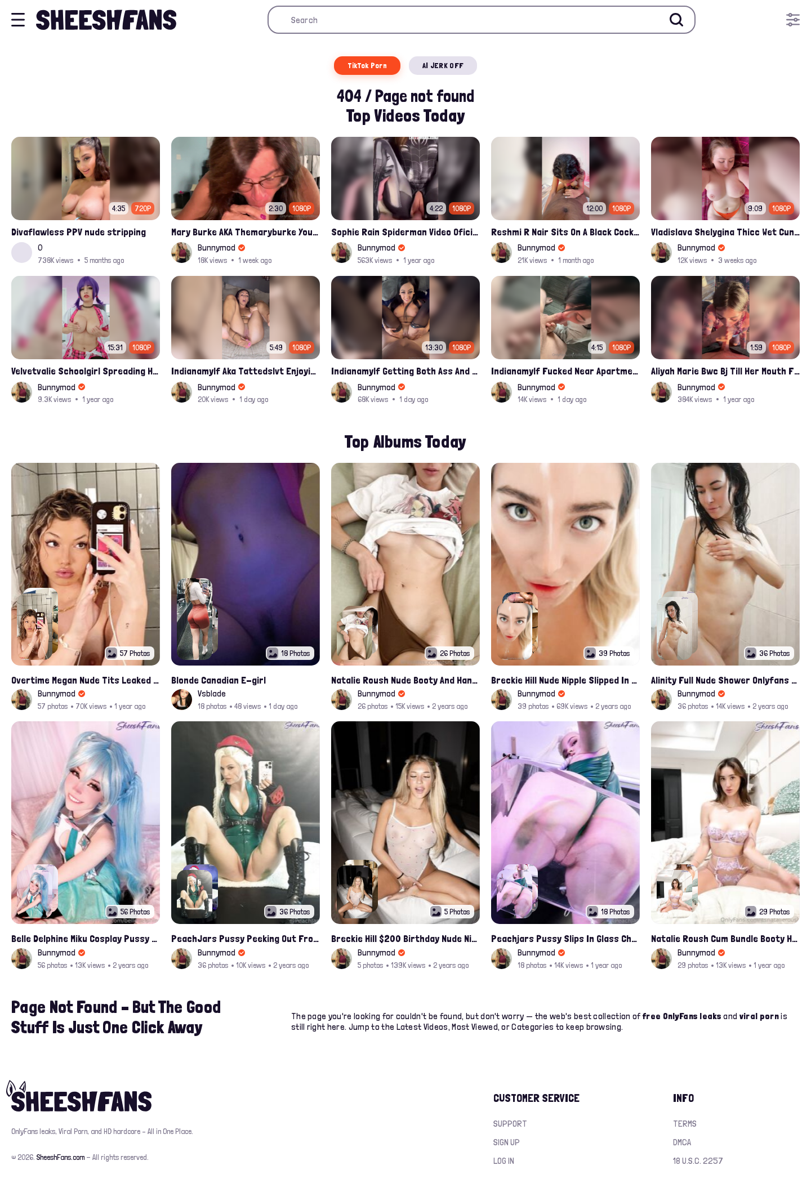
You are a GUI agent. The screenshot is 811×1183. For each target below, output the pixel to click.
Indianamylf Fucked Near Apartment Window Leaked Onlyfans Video (565, 371)
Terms (685, 1123)
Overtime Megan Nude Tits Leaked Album (85, 680)
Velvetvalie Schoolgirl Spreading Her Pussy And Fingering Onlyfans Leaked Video (85, 371)
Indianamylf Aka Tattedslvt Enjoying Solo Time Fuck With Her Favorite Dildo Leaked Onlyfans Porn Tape (245, 371)
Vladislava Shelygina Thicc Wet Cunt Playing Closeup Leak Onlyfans (725, 232)
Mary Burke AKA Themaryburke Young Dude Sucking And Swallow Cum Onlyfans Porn (245, 232)
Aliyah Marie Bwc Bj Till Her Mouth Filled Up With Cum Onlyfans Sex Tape (725, 371)
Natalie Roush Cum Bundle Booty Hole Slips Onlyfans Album (725, 938)
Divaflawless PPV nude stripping (78, 232)
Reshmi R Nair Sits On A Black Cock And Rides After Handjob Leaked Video (565, 232)
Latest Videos (422, 1026)
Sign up (506, 1142)
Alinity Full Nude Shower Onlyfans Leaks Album (725, 680)
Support (510, 1123)
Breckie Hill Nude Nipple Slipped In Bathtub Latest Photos (565, 680)
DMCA (682, 1142)
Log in (503, 1160)
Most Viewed (475, 1026)
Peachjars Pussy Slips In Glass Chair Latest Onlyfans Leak (565, 938)
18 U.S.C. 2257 (698, 1160)
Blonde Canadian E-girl (218, 680)
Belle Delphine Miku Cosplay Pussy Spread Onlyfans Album (85, 938)
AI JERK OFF (443, 65)
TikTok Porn (367, 65)
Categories (532, 1026)
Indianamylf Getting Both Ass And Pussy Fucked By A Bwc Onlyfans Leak (405, 371)
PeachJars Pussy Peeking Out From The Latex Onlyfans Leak (245, 938)
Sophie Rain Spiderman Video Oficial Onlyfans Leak (405, 232)
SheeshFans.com (60, 1157)
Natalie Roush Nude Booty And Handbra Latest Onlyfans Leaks (405, 680)
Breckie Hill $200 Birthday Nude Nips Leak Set (405, 938)
